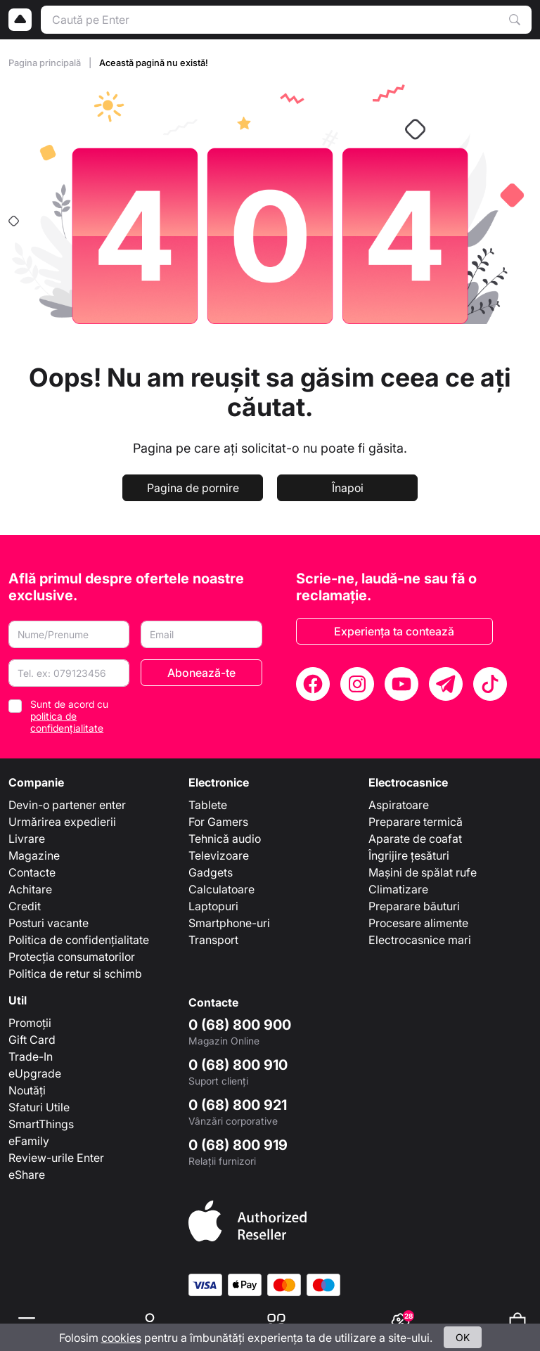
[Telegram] (446, 684)
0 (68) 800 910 (238, 1064)
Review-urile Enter (56, 1158)
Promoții (29, 1023)
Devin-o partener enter (67, 805)
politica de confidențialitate (66, 722)
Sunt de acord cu (69, 716)
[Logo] (20, 19)
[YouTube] (401, 684)
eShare (26, 1175)
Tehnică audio (224, 839)
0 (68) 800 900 (239, 1024)
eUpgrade (34, 1073)
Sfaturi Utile (39, 1107)
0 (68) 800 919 (238, 1145)
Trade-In (30, 1056)
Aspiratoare (398, 805)
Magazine (34, 855)
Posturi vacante (48, 923)
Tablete (207, 805)
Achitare (30, 889)
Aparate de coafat (415, 839)
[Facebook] (313, 684)
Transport (213, 940)
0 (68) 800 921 (237, 1105)
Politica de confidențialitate (78, 940)
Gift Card (32, 1040)
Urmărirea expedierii (62, 822)
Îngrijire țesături (408, 855)
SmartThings (41, 1124)
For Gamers (218, 822)
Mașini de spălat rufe (422, 872)
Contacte (32, 872)
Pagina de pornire (193, 488)
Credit (24, 906)
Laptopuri (213, 906)
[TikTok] (490, 684)
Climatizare (398, 889)
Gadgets (210, 872)
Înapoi (348, 488)
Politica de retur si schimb (75, 974)
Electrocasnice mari (419, 940)
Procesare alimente (418, 923)
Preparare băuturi (414, 906)
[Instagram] (357, 684)
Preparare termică (415, 822)
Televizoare (218, 855)
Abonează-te (201, 673)
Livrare (26, 839)
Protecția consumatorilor (71, 957)
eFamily (28, 1141)
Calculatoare (221, 889)
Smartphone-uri (229, 923)
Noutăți (27, 1090)
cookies (121, 1338)
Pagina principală (45, 62)
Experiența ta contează (394, 631)
